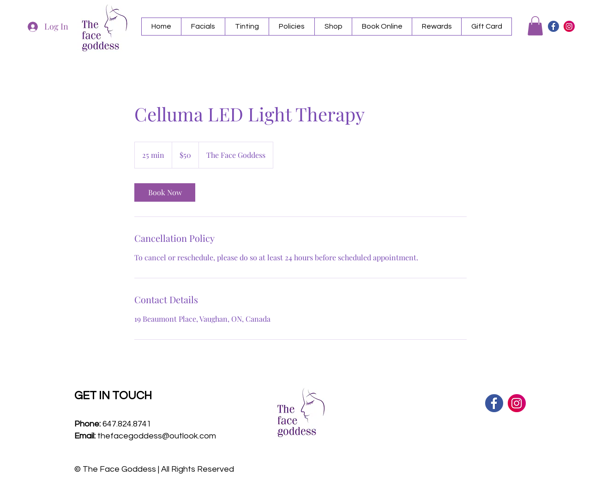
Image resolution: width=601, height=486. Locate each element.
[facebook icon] (553, 26)
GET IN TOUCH (113, 396)
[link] (164, 192)
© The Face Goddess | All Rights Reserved (154, 469)
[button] (203, 26)
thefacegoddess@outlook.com (156, 436)
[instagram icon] (569, 26)
